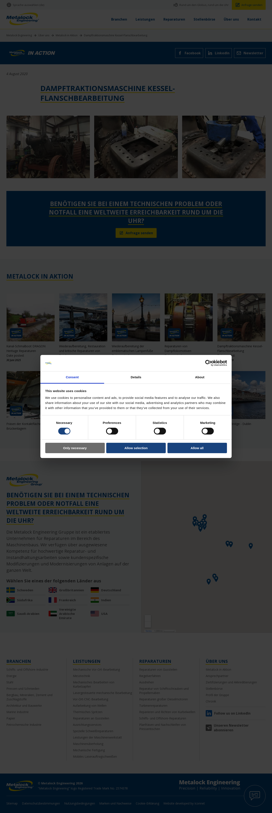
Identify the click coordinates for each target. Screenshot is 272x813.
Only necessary (75, 448)
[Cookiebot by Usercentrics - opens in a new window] (208, 363)
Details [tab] (136, 377)
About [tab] (199, 377)
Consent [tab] (72, 377)
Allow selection (135, 448)
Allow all (197, 448)
